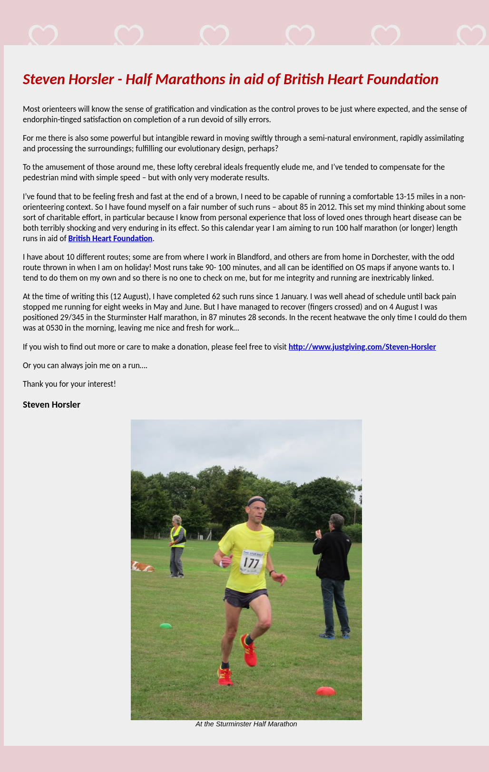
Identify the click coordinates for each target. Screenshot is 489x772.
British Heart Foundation (110, 238)
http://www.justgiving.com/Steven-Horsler (362, 347)
